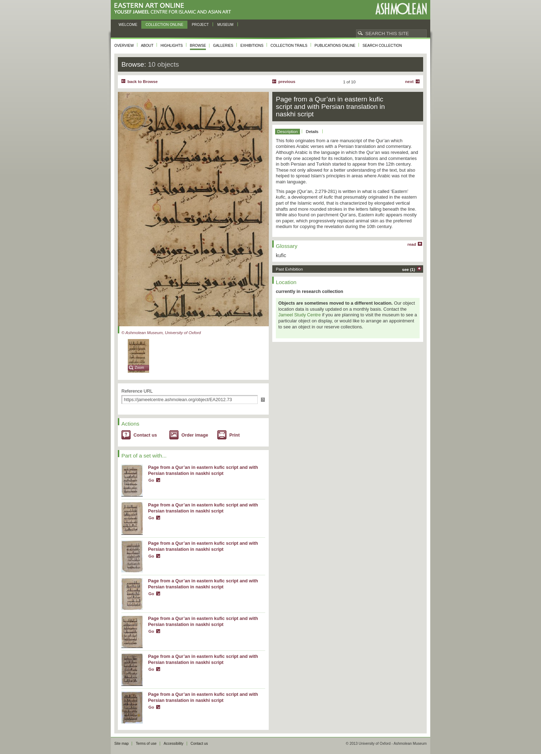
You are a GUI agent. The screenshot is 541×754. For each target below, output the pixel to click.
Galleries (223, 46)
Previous (286, 81)
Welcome (128, 25)
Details (312, 131)
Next (409, 81)
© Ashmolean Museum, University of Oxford (161, 333)
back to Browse (142, 81)
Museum (225, 25)
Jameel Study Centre (299, 314)
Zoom (139, 368)
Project (200, 25)
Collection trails (288, 46)
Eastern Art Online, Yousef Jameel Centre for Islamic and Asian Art (174, 9)
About (147, 46)
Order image (194, 435)
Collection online (164, 25)
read (412, 244)
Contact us (145, 435)
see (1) (408, 269)
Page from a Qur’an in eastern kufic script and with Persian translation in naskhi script (203, 470)
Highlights (171, 46)
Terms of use (146, 743)
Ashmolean (401, 9)
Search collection (382, 46)
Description (287, 131)
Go (151, 480)
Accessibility (174, 743)
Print (234, 435)
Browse (198, 46)
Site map (121, 743)
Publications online (335, 46)
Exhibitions (251, 46)
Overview (124, 46)
